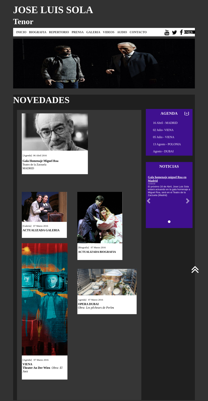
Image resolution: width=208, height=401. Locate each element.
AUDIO (122, 32)
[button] (149, 201)
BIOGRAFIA (37, 32)
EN (190, 32)
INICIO (21, 32)
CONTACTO (138, 32)
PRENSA (78, 32)
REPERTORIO (59, 32)
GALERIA (93, 32)
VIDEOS (108, 32)
